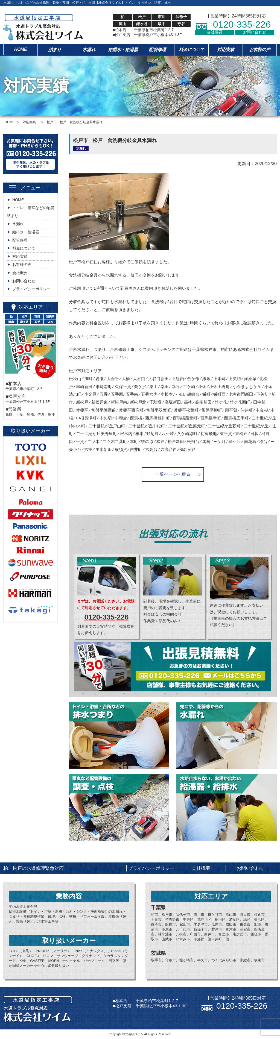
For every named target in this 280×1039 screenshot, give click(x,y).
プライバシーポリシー (31, 289)
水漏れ (89, 49)
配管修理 (157, 49)
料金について (191, 49)
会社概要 (214, 32)
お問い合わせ (254, 32)
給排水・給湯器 (123, 49)
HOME (20, 49)
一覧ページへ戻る (172, 474)
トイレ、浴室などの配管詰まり (30, 212)
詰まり (54, 49)
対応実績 (225, 49)
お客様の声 (259, 49)
